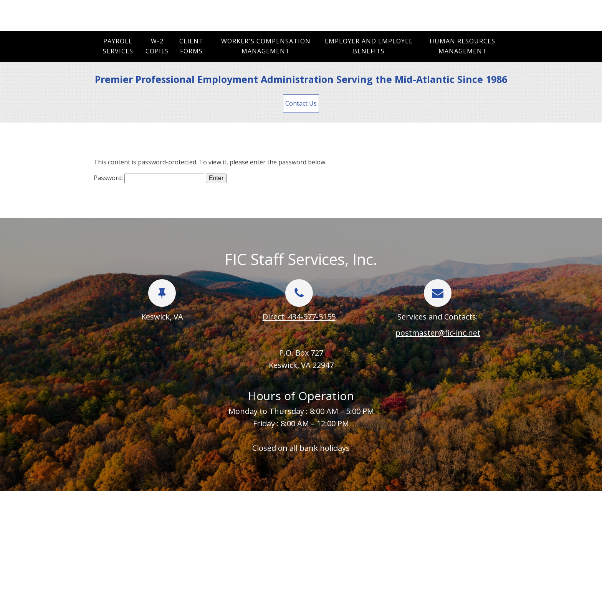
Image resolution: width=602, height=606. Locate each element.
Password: (149, 178)
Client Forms (191, 46)
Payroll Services (118, 46)
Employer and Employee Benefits (369, 46)
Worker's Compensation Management (266, 46)
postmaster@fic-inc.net (437, 333)
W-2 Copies (157, 46)
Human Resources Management (462, 46)
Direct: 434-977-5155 (299, 316)
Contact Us (301, 103)
